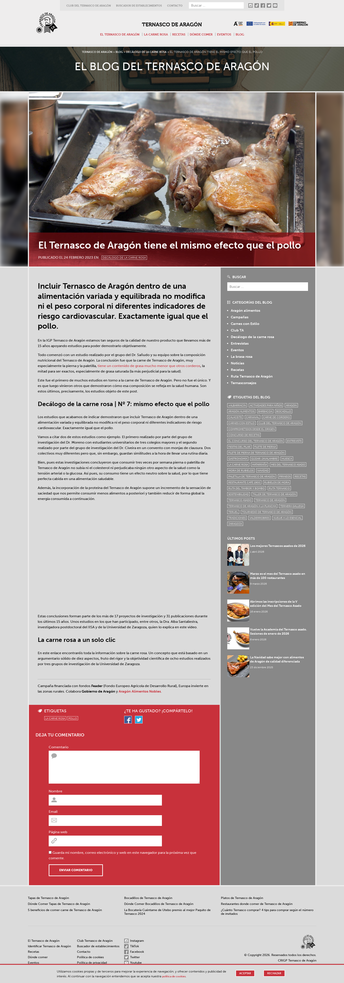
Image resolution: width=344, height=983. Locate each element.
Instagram (134, 941)
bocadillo (283, 411)
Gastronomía (237, 458)
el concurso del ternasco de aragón (255, 440)
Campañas (239, 317)
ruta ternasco (279, 488)
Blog (244, 34)
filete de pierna (265, 446)
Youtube (133, 963)
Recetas (179, 34)
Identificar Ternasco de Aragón (49, 946)
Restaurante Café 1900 (244, 482)
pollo (72, 718)
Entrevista (294, 440)
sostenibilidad (238, 494)
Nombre (55, 791)
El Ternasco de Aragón (116, 34)
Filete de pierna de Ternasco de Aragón (256, 452)
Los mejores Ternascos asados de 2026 (279, 546)
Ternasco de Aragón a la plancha (252, 506)
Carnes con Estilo (245, 324)
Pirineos (285, 476)
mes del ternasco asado (288, 464)
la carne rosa (55, 718)
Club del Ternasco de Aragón (88, 5)
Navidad (263, 470)
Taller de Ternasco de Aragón (274, 494)
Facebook (134, 952)
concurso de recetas (244, 435)
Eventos (227, 34)
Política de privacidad (92, 963)
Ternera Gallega (292, 506)
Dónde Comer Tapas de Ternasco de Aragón (59, 904)
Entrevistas (240, 343)
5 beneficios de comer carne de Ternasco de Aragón (65, 910)
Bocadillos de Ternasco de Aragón (148, 898)
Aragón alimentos (245, 310)
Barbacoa (265, 411)
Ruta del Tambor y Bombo (246, 488)
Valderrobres (259, 517)
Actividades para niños (266, 405)
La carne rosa (155, 34)
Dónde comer (203, 34)
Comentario (58, 747)
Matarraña (259, 464)
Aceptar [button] (244, 973)
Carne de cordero (276, 417)
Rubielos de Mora (276, 482)
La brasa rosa (242, 357)
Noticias (237, 363)
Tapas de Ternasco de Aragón (48, 898)
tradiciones (236, 517)
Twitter (132, 957)
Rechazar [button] (273, 973)
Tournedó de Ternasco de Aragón (267, 512)
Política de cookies (90, 957)
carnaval (252, 417)
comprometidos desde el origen (251, 429)
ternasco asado (239, 500)
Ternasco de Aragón (172, 23)
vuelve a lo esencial (287, 517)
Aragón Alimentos (241, 411)
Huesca (287, 458)
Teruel (233, 512)
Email (53, 811)
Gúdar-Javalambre (264, 458)
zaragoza (235, 523)
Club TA (237, 330)
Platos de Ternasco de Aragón (242, 898)
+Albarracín (237, 405)
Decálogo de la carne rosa (129, 257)
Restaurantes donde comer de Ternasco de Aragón (256, 904)
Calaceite (235, 417)
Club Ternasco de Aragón (95, 941)
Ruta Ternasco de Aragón (252, 376)
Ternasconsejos (243, 383)
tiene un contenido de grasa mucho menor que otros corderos (149, 366)
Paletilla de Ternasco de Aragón (251, 476)
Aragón (291, 405)
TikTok (131, 946)
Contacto (175, 5)
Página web (58, 832)
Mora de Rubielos (240, 470)
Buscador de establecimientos (139, 5)
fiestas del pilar (239, 446)
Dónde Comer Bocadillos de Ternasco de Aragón (158, 904)
